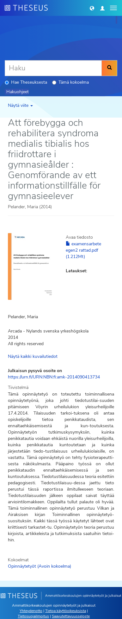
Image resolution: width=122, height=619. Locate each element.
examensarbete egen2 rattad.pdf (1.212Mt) (83, 250)
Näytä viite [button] (20, 105)
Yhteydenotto (31, 610)
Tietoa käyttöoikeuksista (65, 610)
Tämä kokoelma (70, 82)
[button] (92, 8)
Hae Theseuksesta (26, 82)
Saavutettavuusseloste (71, 616)
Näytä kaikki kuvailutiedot (33, 356)
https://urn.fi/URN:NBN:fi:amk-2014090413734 (54, 377)
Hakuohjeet (17, 92)
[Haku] (53, 68)
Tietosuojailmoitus (33, 616)
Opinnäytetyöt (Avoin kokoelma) (39, 566)
